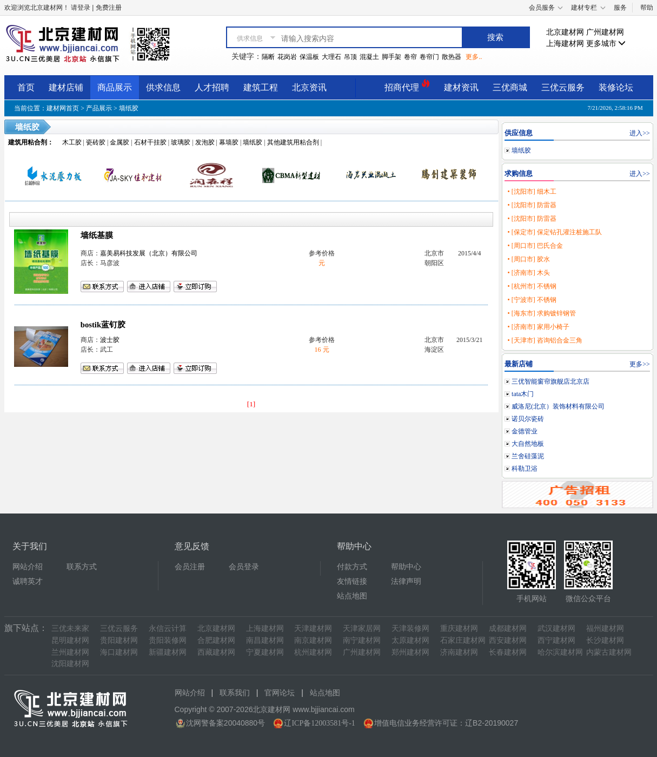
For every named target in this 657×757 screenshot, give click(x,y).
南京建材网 (313, 640)
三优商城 (510, 87)
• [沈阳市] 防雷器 (531, 205)
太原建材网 (410, 640)
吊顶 (350, 57)
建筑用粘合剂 (27, 142)
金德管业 (524, 431)
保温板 (309, 57)
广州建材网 (605, 32)
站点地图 (352, 596)
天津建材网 (313, 628)
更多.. (474, 57)
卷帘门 (429, 57)
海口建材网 (119, 652)
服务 (620, 7)
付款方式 (352, 567)
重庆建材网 (459, 628)
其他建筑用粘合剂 (293, 142)
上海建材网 (565, 44)
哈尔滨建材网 (560, 652)
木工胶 (72, 142)
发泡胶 (205, 142)
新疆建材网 (168, 652)
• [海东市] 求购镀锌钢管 (541, 313)
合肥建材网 (216, 640)
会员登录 (244, 567)
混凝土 (369, 57)
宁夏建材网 (265, 652)
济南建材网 (459, 652)
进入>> (639, 133)
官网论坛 (279, 693)
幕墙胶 (228, 142)
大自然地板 (528, 443)
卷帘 (410, 57)
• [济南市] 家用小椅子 (538, 327)
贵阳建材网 (119, 640)
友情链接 (352, 581)
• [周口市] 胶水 (528, 259)
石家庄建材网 (463, 640)
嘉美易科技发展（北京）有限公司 (148, 253)
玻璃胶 (180, 142)
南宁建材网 (362, 640)
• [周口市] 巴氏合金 (534, 245)
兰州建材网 (70, 652)
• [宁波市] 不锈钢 (531, 300)
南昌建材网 (265, 640)
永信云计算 (168, 628)
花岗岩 (287, 57)
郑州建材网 (410, 652)
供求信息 (163, 87)
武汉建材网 (556, 628)
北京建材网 (565, 32)
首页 (26, 87)
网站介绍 (27, 567)
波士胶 (110, 340)
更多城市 (606, 44)
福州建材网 (605, 628)
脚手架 (391, 57)
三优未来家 (70, 628)
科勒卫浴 (524, 468)
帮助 (646, 7)
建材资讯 (461, 87)
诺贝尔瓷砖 (528, 419)
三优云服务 (563, 87)
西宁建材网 (556, 640)
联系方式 (82, 567)
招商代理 (407, 86)
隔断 (268, 57)
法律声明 (406, 581)
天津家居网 (362, 628)
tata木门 (523, 394)
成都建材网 (508, 628)
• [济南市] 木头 (528, 273)
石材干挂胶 (150, 142)
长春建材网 (508, 652)
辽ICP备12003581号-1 (319, 723)
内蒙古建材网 (609, 652)
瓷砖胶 (95, 142)
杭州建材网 (313, 652)
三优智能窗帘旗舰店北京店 (550, 381)
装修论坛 (616, 87)
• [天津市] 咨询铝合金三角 (544, 340)
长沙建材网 (605, 640)
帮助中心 (406, 567)
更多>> (639, 364)
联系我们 (235, 693)
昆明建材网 (70, 640)
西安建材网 (508, 640)
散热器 (451, 57)
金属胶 (119, 142)
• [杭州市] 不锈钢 (531, 286)
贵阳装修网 (168, 640)
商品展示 (114, 87)
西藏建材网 (216, 652)
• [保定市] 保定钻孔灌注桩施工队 (554, 232)
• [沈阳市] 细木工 (531, 191)
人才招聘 (212, 87)
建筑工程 (260, 87)
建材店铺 (66, 87)
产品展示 (99, 108)
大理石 (331, 57)
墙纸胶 (128, 108)
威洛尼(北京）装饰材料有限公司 (558, 406)
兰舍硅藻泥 (528, 456)
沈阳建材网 (70, 664)
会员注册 (190, 567)
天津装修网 (410, 628)
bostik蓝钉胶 (103, 324)
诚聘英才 (27, 581)
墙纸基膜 (97, 235)
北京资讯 (309, 87)
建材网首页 (63, 108)
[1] (251, 404)
